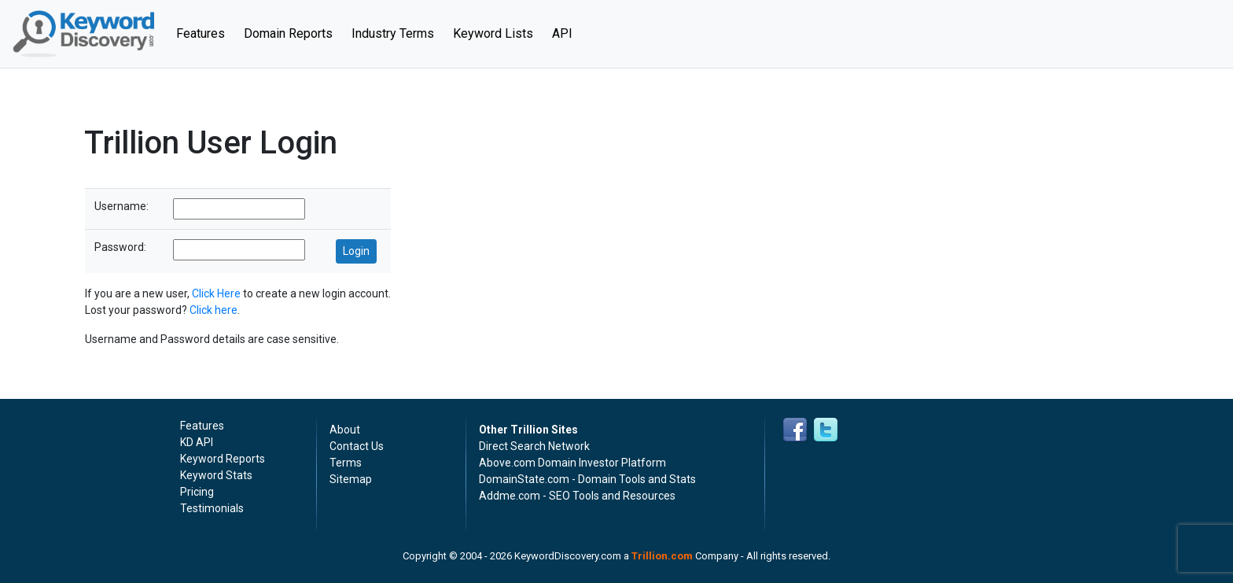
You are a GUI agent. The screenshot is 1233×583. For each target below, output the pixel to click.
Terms (345, 462)
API (562, 33)
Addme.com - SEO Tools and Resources (577, 495)
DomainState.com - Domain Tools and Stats (587, 479)
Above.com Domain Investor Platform (572, 462)
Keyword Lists (493, 33)
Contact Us (356, 446)
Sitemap (350, 479)
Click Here (216, 293)
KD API (196, 442)
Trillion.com (662, 556)
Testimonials (212, 508)
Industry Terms (392, 33)
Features (205, 32)
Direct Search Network (534, 446)
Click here (213, 310)
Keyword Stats (216, 475)
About (344, 429)
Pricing (197, 491)
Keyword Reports (222, 458)
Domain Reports (288, 33)
